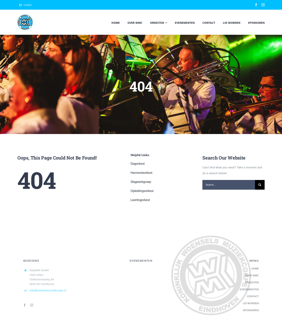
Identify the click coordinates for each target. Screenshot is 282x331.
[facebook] (256, 4)
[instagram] (263, 4)
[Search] (260, 185)
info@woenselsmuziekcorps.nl (48, 290)
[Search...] (228, 185)
